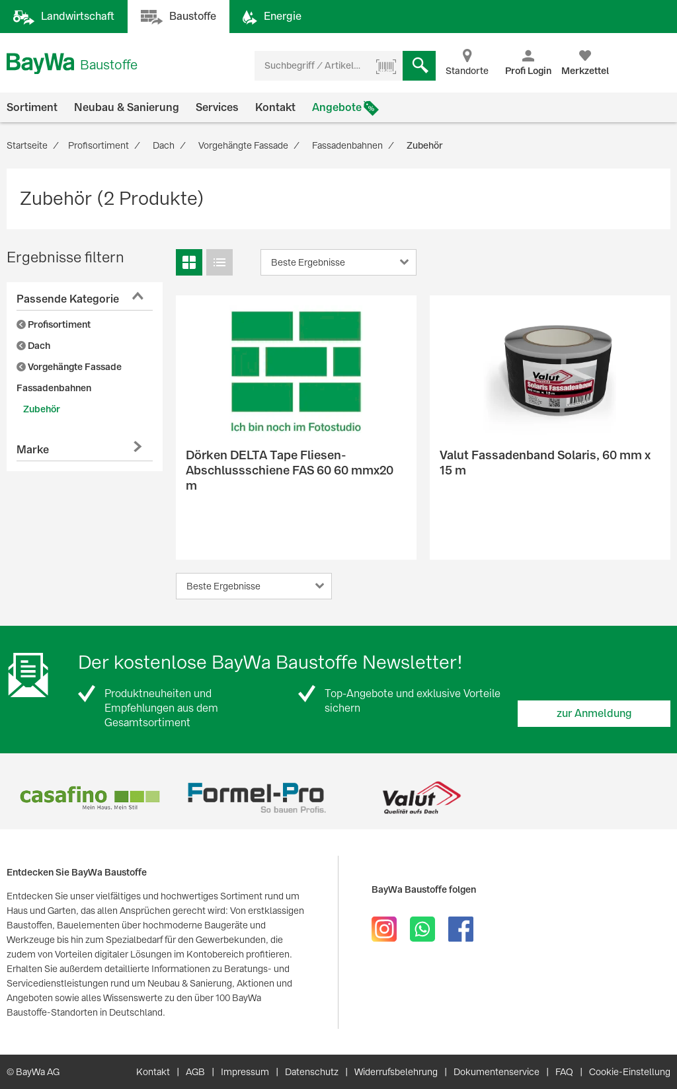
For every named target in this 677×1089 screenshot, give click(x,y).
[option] (90, 798)
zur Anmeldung (594, 713)
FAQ (564, 1072)
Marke (33, 450)
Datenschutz (311, 1072)
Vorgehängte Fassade (69, 367)
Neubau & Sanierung (126, 107)
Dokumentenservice (496, 1072)
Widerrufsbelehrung (396, 1072)
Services (217, 107)
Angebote (337, 107)
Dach (33, 346)
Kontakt (275, 107)
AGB (195, 1072)
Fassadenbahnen (54, 388)
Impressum (245, 1072)
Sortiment (32, 107)
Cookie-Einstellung (629, 1072)
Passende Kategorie (68, 299)
